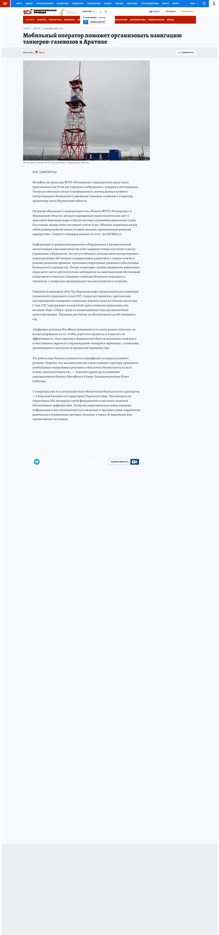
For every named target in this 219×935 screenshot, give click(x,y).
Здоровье (132, 3)
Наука (165, 3)
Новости (41, 19)
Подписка (187, 11)
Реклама (171, 11)
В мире (108, 3)
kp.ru (42, 52)
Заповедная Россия (117, 19)
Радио (156, 11)
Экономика (93, 3)
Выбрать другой (98, 22)
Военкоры (69, 19)
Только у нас (55, 19)
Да (86, 22)
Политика (62, 3)
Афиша (170, 19)
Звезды (119, 3)
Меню (3, 3)
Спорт (175, 3)
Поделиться (186, 52)
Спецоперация (44, 3)
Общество (78, 3)
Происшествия (138, 19)
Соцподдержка (150, 3)
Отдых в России (156, 19)
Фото (19, 3)
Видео (29, 3)
